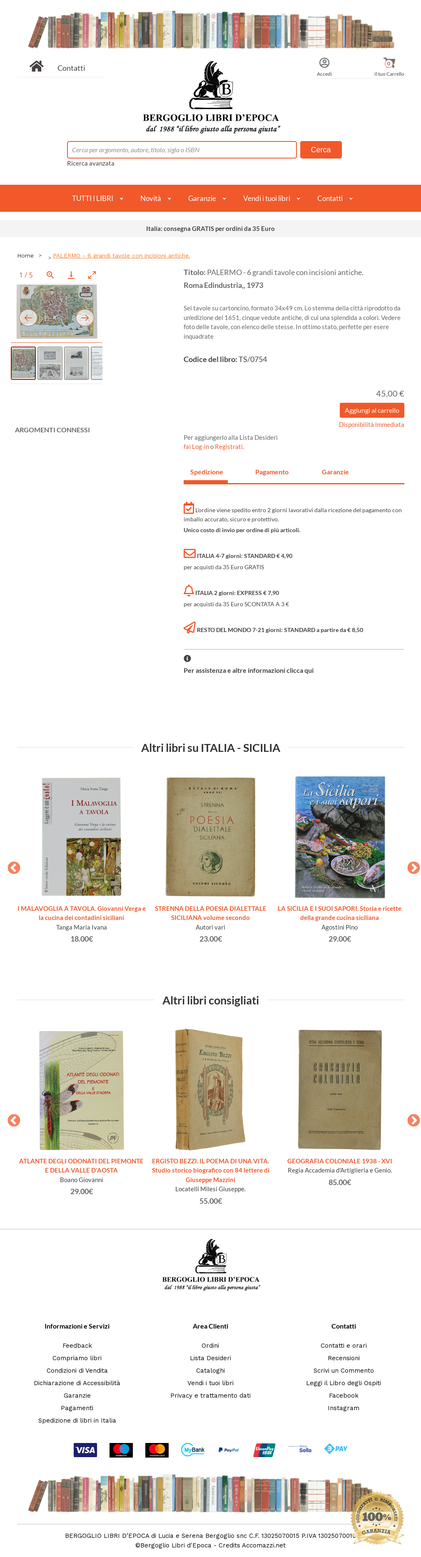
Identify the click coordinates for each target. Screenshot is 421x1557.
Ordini (210, 1345)
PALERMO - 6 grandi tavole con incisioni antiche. (121, 255)
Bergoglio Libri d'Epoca (176, 1545)
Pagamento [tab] (272, 472)
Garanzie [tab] (335, 472)
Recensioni (344, 1358)
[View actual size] (50, 275)
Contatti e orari (344, 1345)
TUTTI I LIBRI (92, 198)
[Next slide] (85, 317)
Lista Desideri (210, 1358)
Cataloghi (210, 1370)
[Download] (71, 275)
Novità (150, 198)
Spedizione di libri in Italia (77, 1420)
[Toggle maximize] (92, 275)
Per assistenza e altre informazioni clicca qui (249, 670)
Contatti (71, 67)
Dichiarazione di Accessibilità (77, 1383)
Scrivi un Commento (344, 1370)
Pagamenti (77, 1408)
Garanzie (202, 198)
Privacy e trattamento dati (210, 1395)
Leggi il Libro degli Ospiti (343, 1383)
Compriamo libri (77, 1358)
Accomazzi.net (264, 1545)
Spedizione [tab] (206, 472)
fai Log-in (197, 446)
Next (410, 865)
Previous (11, 865)
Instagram (343, 1408)
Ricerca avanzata (91, 163)
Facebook (344, 1395)
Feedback (77, 1345)
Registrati (229, 446)
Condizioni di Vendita (77, 1370)
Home (25, 255)
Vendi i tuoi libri (266, 198)
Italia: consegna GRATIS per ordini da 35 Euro (210, 228)
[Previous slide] (28, 317)
